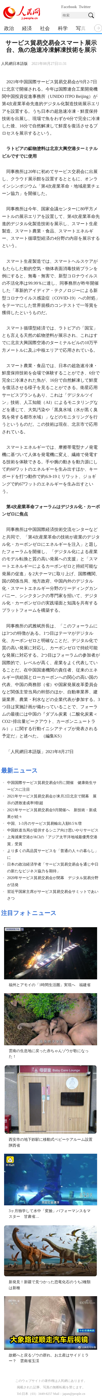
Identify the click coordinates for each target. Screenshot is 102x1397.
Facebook (69, 7)
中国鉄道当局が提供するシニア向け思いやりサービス (52, 830)
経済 (27, 28)
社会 (45, 28)
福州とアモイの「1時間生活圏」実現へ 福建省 (50, 985)
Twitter (85, 7)
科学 (63, 28)
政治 (9, 28)
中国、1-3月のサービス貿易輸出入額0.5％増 (44, 823)
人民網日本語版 (14, 64)
